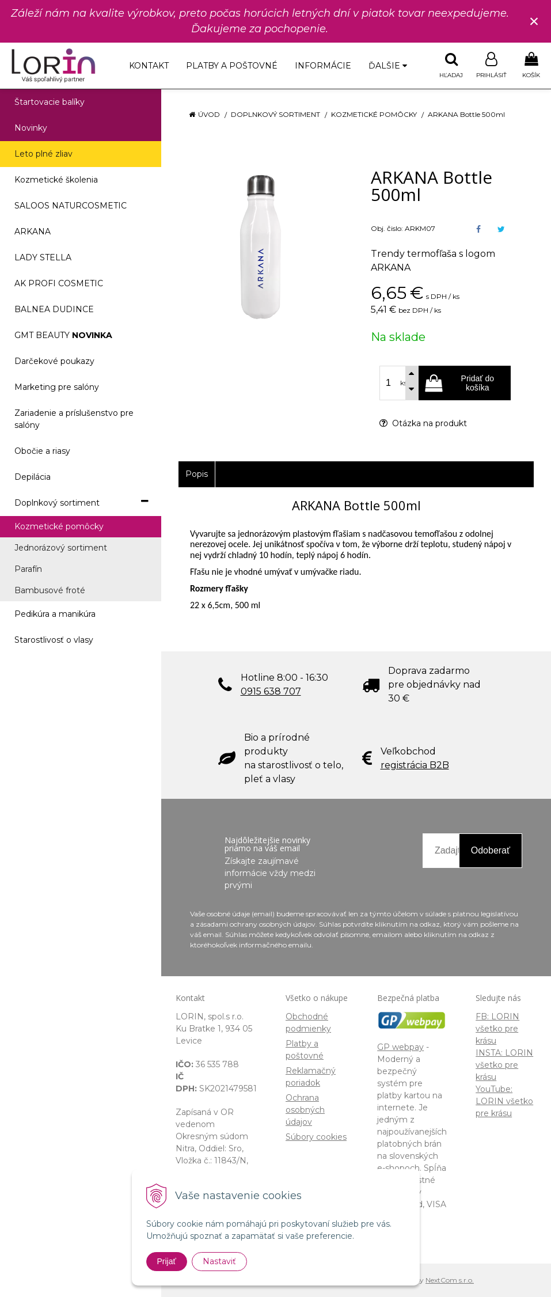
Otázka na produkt (423, 423)
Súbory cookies (316, 1137)
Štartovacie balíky (49, 102)
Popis (196, 474)
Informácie (323, 65)
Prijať (166, 1261)
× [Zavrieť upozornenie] (534, 21)
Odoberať (490, 850)
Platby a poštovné (232, 65)
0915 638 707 (271, 691)
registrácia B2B (415, 765)
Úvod (209, 114)
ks (403, 383)
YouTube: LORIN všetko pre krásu (504, 1101)
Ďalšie (387, 65)
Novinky (30, 128)
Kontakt (149, 65)
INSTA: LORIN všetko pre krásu (504, 1065)
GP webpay (400, 1047)
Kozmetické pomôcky (374, 114)
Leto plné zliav (43, 154)
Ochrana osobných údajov (305, 1110)
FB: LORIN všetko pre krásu (497, 1028)
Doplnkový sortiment (275, 114)
